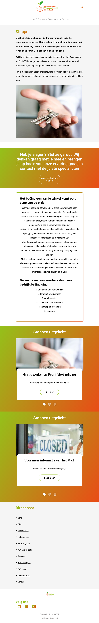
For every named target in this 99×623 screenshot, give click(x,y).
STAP (20, 518)
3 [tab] (55, 404)
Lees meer (49, 477)
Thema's (41, 19)
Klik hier (49, 391)
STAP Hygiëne (24, 543)
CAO (20, 524)
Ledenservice (23, 537)
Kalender (21, 556)
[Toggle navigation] (18, 7)
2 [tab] (49, 404)
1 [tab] (44, 404)
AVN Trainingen (24, 563)
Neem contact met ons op (49, 179)
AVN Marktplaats (25, 550)
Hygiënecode (23, 531)
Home (32, 19)
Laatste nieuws (24, 575)
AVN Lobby (22, 569)
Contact (21, 582)
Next (81, 404)
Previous (17, 404)
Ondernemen (53, 19)
